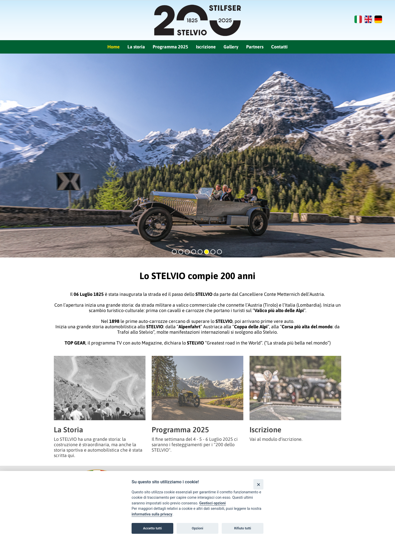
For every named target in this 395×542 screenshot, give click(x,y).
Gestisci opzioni (212, 503)
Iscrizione (206, 46)
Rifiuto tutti (242, 528)
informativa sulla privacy (152, 514)
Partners (254, 46)
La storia (136, 46)
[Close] (258, 484)
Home (113, 46)
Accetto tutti (152, 528)
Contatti (279, 46)
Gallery (231, 46)
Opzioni (197, 528)
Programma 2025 (170, 46)
